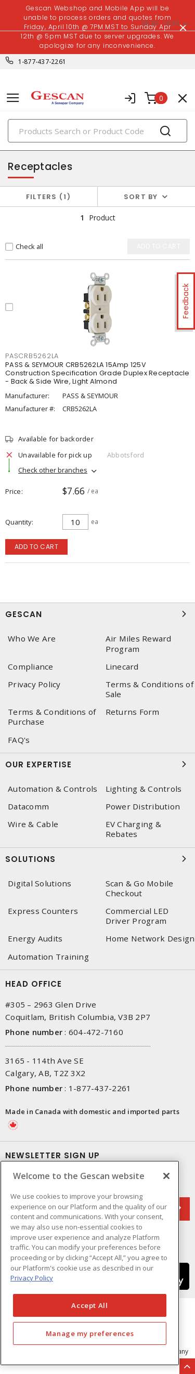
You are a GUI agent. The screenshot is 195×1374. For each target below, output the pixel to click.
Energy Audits (35, 939)
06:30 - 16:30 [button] (160, 23)
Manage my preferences (90, 1333)
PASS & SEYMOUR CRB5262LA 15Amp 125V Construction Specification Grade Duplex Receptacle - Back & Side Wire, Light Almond (97, 373)
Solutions (97, 859)
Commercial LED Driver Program (137, 916)
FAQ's (19, 740)
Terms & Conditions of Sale (149, 689)
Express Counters (43, 911)
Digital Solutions (39, 883)
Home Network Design (150, 939)
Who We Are (32, 639)
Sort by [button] (141, 196)
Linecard (122, 667)
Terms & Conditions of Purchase (52, 717)
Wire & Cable (33, 824)
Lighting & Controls (144, 789)
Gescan (97, 614)
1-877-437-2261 (42, 61)
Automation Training (48, 957)
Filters (48, 196)
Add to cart (37, 546)
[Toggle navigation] (13, 98)
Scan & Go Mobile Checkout (140, 888)
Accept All (89, 1305)
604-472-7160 (96, 1032)
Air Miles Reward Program (139, 643)
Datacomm (28, 807)
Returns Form (133, 712)
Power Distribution (143, 807)
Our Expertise (97, 764)
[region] (89, 1263)
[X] (166, 1175)
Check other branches (52, 470)
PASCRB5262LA (32, 355)
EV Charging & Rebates (133, 829)
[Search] (97, 130)
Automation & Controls (52, 789)
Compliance (31, 667)
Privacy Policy (34, 684)
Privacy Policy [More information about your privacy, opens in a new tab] (31, 1278)
